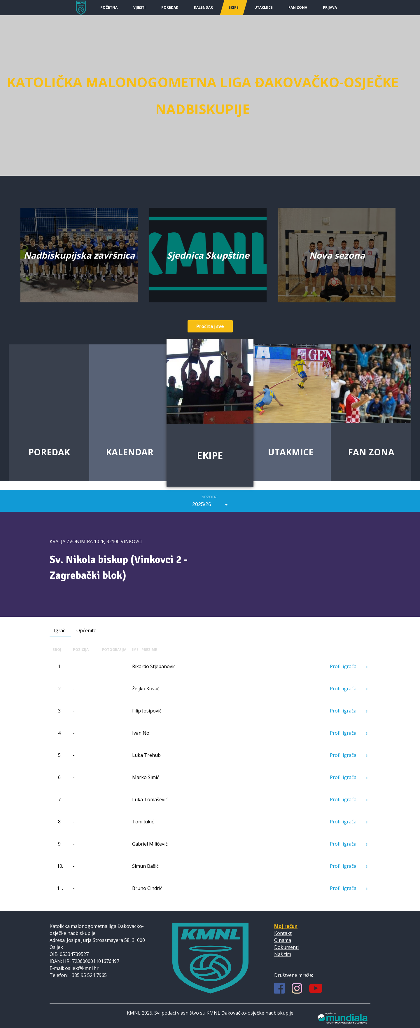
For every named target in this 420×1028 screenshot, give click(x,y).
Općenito (86, 630)
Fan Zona (297, 7)
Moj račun (286, 926)
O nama (282, 940)
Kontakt (283, 933)
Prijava (330, 7)
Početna (109, 7)
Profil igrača (349, 666)
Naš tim (282, 954)
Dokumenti (286, 947)
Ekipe (234, 7)
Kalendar (203, 7)
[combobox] (210, 504)
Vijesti (139, 7)
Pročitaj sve (210, 326)
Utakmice (263, 7)
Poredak (169, 7)
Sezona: (210, 496)
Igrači (60, 630)
